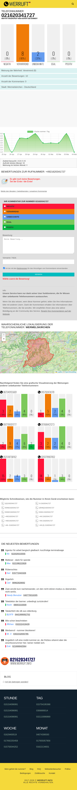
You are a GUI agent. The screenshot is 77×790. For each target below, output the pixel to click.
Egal (8, 222)
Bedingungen (22, 268)
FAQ (39, 769)
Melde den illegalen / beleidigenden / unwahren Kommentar (24, 191)
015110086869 (43, 717)
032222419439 (23, 624)
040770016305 (30, 595)
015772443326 (19, 573)
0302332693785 (21, 634)
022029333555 (18, 554)
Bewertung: (38, 244)
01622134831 (42, 747)
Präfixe (68, 769)
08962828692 (18, 583)
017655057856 (43, 741)
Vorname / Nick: (38, 260)
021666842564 (19, 646)
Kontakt (52, 773)
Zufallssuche (40, 773)
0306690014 (42, 710)
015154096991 (11, 704)
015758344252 (11, 747)
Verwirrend (11, 211)
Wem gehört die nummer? (15, 769)
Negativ (9, 206)
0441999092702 (22, 614)
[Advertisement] (38, 108)
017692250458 (11, 741)
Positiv (8, 227)
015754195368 (43, 704)
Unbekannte (11, 217)
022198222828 (19, 563)
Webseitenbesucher (53, 769)
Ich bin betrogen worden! (16, 682)
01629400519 (10, 734)
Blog (31, 769)
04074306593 (42, 734)
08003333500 (20, 605)
